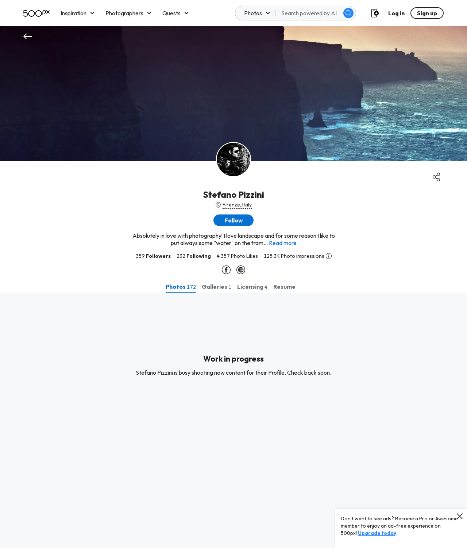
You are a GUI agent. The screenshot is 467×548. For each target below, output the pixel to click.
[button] (233, 220)
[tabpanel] (233, 420)
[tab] (181, 286)
